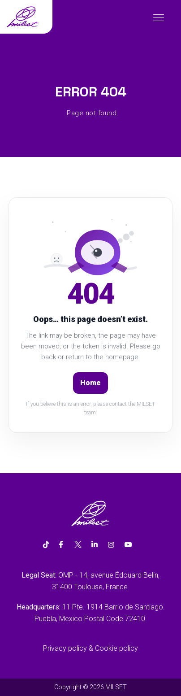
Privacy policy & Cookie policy (90, 648)
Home (90, 382)
